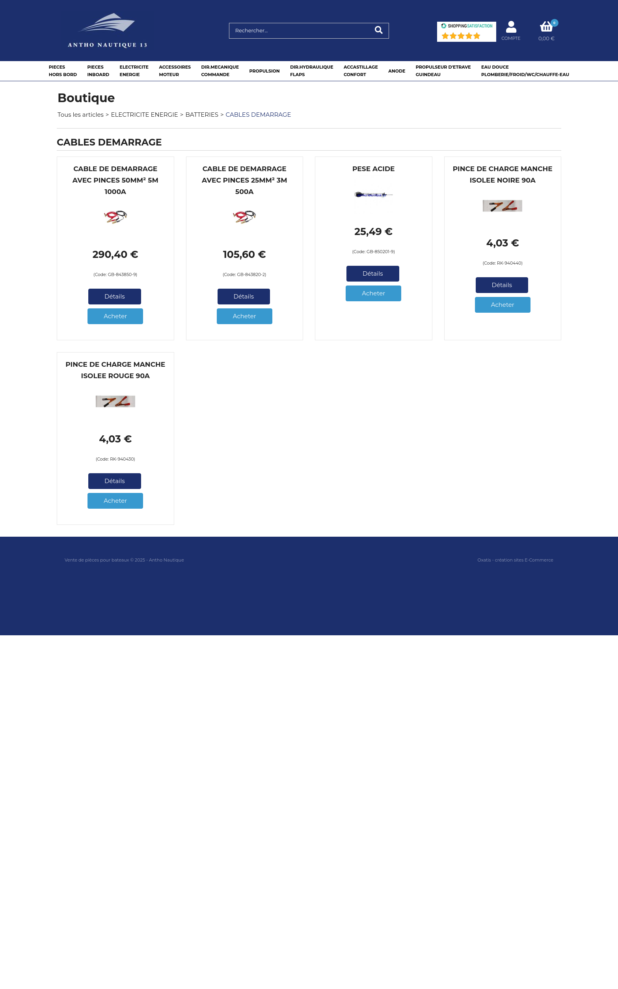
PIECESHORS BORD (63, 70)
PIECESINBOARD (98, 70)
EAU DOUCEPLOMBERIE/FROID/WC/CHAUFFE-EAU (525, 70)
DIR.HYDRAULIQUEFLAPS (311, 70)
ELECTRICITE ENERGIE (144, 114)
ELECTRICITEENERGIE (134, 70)
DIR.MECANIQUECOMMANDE (220, 70)
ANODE (396, 71)
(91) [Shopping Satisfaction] (487, 37)
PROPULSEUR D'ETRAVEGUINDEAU (443, 70)
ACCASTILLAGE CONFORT (361, 70)
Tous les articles (81, 114)
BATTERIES (201, 114)
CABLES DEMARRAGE (258, 114)
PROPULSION (264, 71)
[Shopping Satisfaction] (466, 26)
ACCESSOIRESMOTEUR (175, 70)
